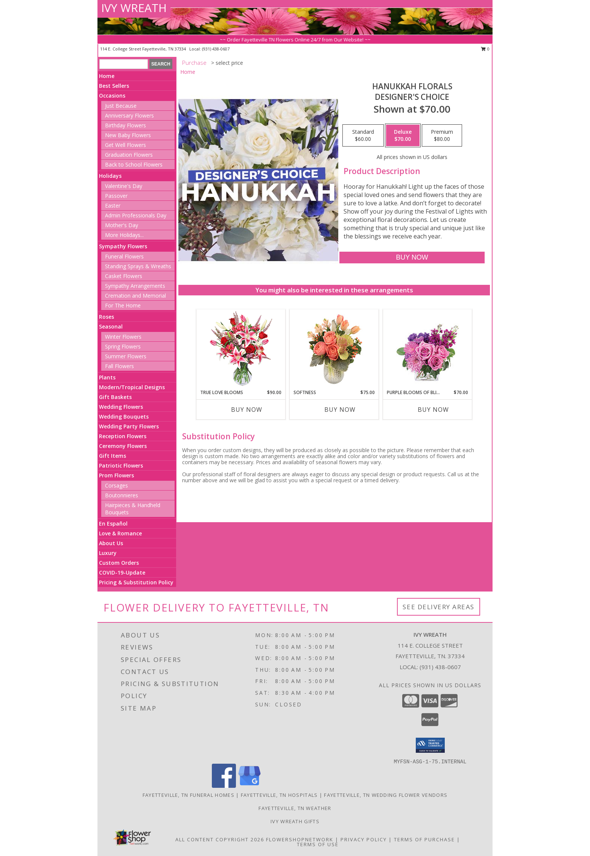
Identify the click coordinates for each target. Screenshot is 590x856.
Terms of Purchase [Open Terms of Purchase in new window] (424, 839)
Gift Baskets (115, 396)
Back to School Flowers (134, 164)
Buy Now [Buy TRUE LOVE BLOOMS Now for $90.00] (246, 409)
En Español (113, 523)
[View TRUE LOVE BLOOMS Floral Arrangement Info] (241, 349)
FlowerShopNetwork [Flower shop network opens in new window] (299, 839)
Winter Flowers (123, 336)
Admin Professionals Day (135, 215)
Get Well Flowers (125, 144)
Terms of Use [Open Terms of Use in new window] (318, 844)
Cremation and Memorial (135, 295)
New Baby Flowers (128, 135)
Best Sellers (114, 85)
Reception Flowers (122, 436)
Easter (112, 205)
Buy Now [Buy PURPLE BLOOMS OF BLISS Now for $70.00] (433, 409)
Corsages (116, 485)
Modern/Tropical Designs (132, 387)
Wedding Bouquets (124, 416)
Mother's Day (121, 225)
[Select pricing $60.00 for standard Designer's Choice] (363, 136)
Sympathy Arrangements (135, 285)
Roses (106, 316)
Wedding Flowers (121, 406)
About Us (111, 543)
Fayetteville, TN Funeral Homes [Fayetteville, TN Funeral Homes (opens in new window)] (188, 795)
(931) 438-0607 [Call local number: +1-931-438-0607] (216, 49)
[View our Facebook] (224, 785)
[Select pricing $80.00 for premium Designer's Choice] (442, 136)
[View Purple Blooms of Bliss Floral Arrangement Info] (427, 349)
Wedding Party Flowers (129, 426)
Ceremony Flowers (123, 445)
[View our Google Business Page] (249, 785)
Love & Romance (120, 533)
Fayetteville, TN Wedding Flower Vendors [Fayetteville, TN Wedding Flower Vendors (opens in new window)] (385, 795)
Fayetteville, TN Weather (295, 808)
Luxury (108, 552)
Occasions (112, 95)
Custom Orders (119, 562)
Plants (107, 377)
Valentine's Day (123, 186)
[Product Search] (123, 64)
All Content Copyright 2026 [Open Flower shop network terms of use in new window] (219, 839)
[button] (430, 745)
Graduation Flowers (129, 154)
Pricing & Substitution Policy (136, 582)
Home (106, 75)
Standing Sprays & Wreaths (138, 266)
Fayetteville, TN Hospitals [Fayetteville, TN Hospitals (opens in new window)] (279, 795)
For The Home (123, 305)
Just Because (121, 105)
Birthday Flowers (125, 125)
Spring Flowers (123, 346)
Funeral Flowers (124, 256)
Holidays (110, 175)
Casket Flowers (123, 276)
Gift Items (112, 455)
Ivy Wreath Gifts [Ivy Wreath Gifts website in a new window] (295, 821)
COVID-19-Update (122, 572)
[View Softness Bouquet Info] (334, 349)
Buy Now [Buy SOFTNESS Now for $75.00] (340, 409)
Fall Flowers (119, 366)
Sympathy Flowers (123, 246)
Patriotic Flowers (121, 465)
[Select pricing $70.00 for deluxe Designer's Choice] (403, 136)
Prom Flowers (116, 475)
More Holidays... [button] (124, 234)
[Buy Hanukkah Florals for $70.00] (411, 257)
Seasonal (111, 326)
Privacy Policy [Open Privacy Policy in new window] (364, 839)
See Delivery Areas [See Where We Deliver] (438, 606)
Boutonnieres (121, 495)
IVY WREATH (134, 7)
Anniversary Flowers (129, 115)
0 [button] (485, 49)
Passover (116, 195)
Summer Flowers (125, 356)
